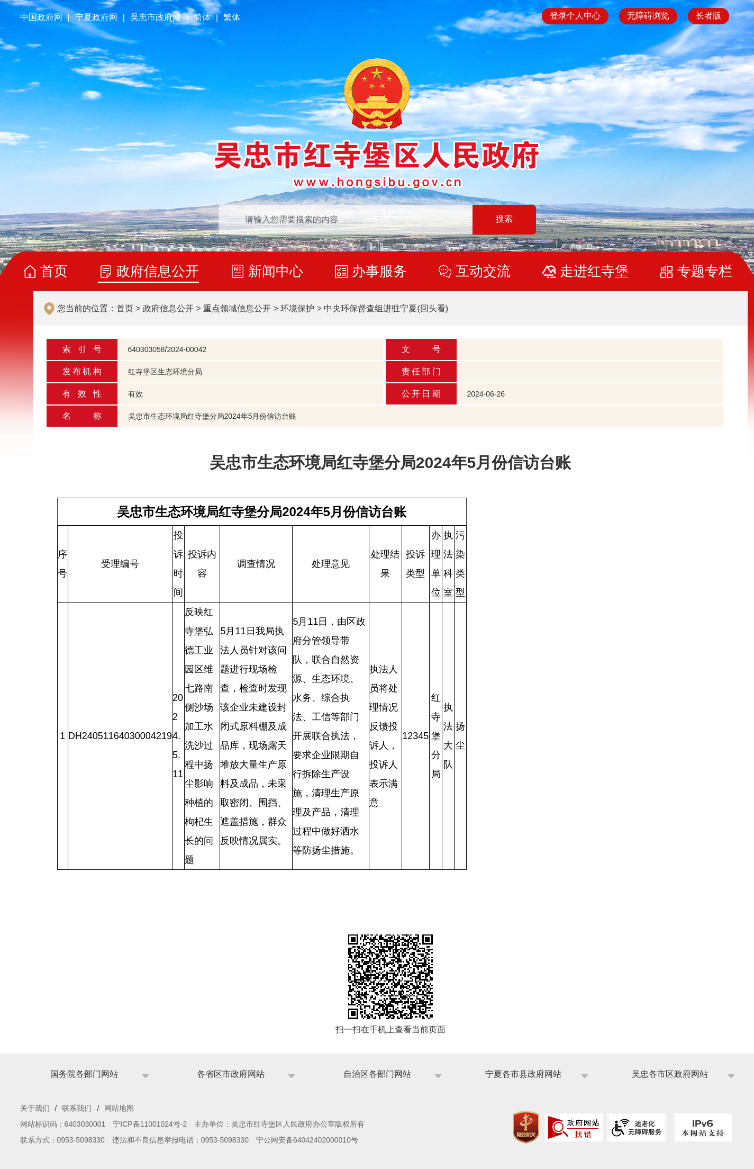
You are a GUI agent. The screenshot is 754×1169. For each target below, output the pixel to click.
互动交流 (483, 271)
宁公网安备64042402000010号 (307, 1140)
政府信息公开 (157, 271)
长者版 (708, 15)
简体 (202, 17)
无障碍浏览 (648, 15)
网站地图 (119, 1108)
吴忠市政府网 (155, 17)
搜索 (504, 219)
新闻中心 (275, 271)
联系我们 (77, 1108)
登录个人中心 (575, 15)
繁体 (231, 17)
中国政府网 (41, 17)
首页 (54, 271)
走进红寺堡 (594, 271)
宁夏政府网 (96, 17)
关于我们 (35, 1108)
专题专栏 (704, 271)
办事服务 (379, 271)
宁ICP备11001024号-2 (150, 1124)
